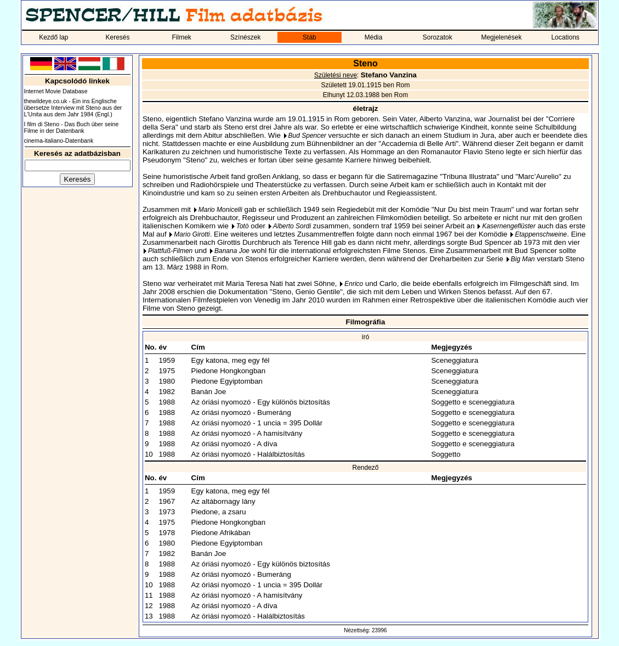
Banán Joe (208, 391)
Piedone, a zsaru (218, 512)
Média (374, 37)
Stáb (309, 37)
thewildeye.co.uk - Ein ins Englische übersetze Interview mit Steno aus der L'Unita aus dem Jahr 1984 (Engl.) (73, 107)
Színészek (245, 37)
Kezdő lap (53, 37)
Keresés (117, 37)
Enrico (353, 284)
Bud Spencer (307, 135)
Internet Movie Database (56, 91)
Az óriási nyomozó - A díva (234, 444)
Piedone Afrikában (221, 533)
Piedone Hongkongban (228, 371)
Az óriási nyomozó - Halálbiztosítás (248, 454)
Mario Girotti (191, 234)
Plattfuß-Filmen (170, 251)
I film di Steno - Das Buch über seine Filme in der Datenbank (71, 127)
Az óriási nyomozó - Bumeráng (241, 412)
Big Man (523, 259)
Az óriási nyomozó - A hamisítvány (247, 433)
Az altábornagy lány (223, 501)
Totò (242, 226)
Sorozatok (437, 37)
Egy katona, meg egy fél (230, 360)
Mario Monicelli (220, 210)
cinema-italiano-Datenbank (59, 140)
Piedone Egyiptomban (227, 381)
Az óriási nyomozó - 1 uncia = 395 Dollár (257, 423)
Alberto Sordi (292, 226)
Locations (565, 37)
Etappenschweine (541, 234)
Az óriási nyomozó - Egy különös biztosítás (260, 402)
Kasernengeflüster (508, 226)
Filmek (181, 37)
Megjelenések (501, 37)
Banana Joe (231, 251)
